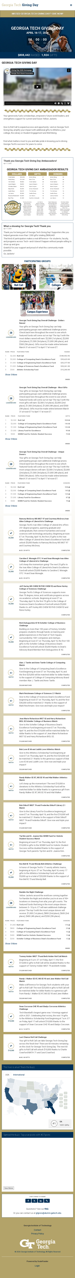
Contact (37, 1230)
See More (8, 1188)
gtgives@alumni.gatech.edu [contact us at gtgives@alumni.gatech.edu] (48, 1213)
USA (7, 1075)
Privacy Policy (37, 1233)
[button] (47, 1201)
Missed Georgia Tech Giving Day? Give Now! (37, 13)
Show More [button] (11, 374)
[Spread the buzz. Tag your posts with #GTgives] (37, 1162)
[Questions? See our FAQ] (46, 1208)
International (18, 1075)
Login (37, 1266)
